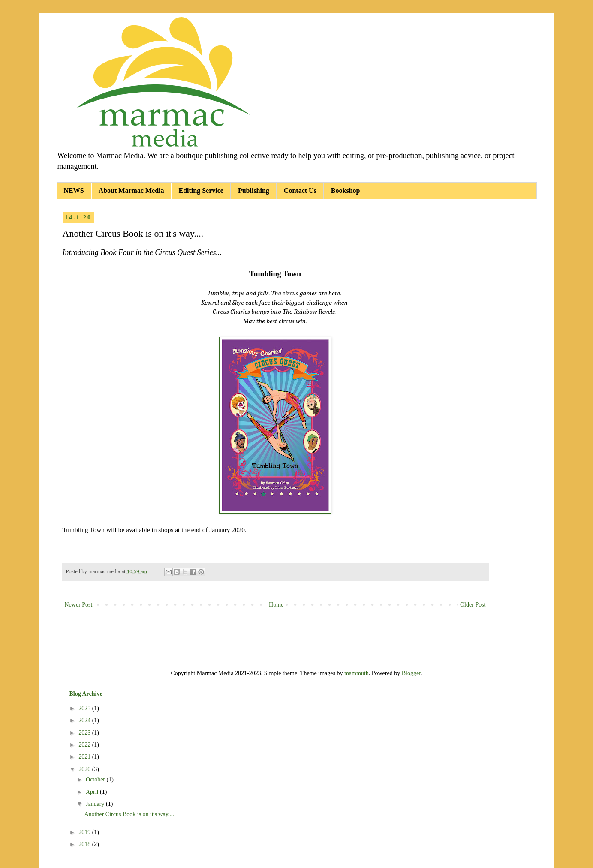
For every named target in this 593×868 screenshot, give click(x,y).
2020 (85, 769)
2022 (85, 745)
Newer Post (79, 604)
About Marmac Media (131, 190)
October (96, 779)
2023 (85, 733)
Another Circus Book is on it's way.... (129, 814)
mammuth (356, 673)
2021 (85, 757)
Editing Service (200, 190)
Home (276, 604)
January (96, 804)
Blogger (411, 673)
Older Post (473, 604)
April (93, 792)
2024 (85, 720)
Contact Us (300, 190)
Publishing (253, 190)
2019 (85, 832)
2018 (85, 844)
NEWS (74, 190)
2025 (85, 708)
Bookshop (345, 190)
